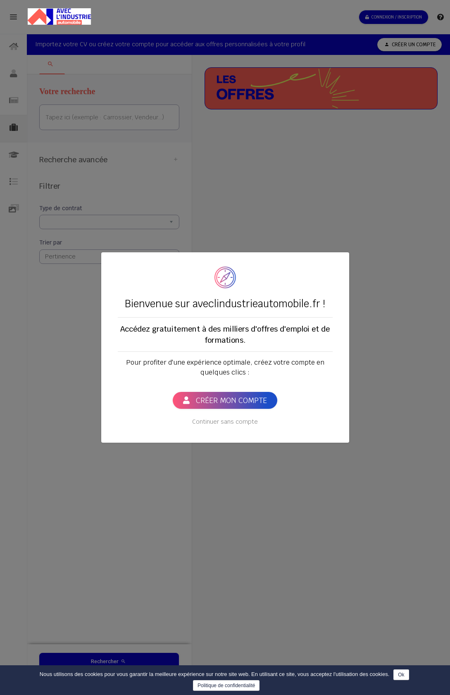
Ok (401, 675)
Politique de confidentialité (226, 685)
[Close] (338, 259)
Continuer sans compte (225, 421)
